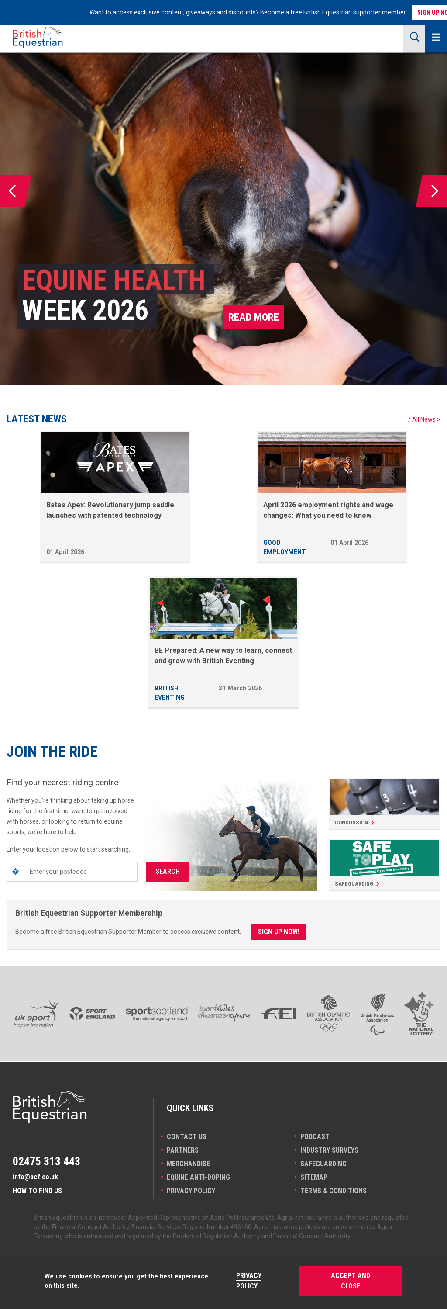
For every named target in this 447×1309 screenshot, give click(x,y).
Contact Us (186, 1136)
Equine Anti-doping (198, 1177)
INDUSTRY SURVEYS (329, 1150)
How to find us (37, 1191)
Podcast (315, 1136)
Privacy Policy (191, 1191)
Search (167, 871)
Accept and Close (350, 1280)
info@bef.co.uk (35, 1177)
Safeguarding (323, 1164)
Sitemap (313, 1177)
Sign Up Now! (278, 932)
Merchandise (188, 1164)
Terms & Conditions (333, 1191)
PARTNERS (183, 1150)
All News (424, 419)
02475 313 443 (46, 1161)
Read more (253, 317)
